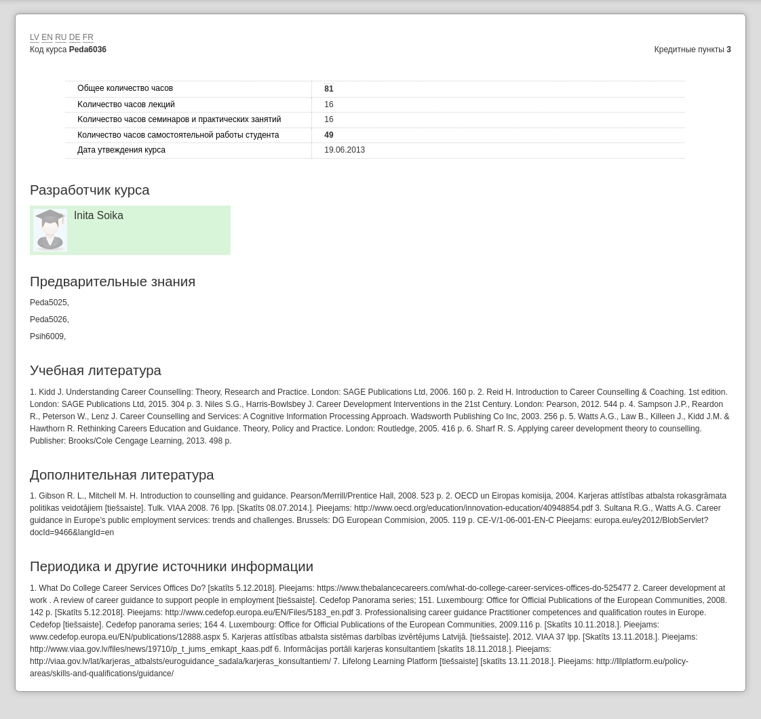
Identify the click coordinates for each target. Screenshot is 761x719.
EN (47, 37)
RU (60, 37)
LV (34, 37)
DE (75, 37)
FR (88, 37)
